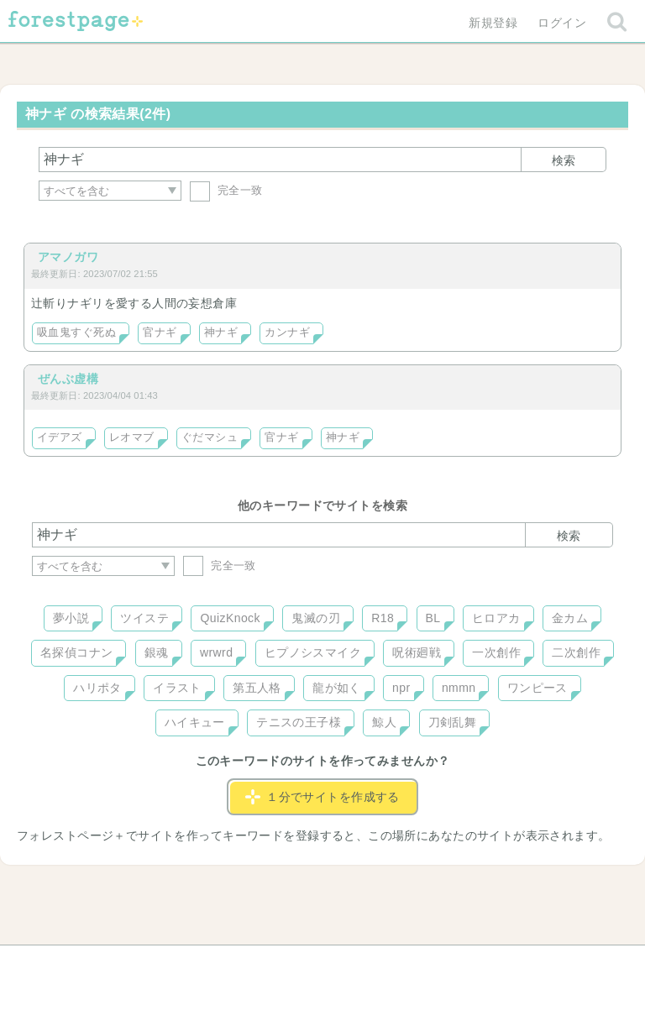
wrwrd (216, 652)
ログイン (562, 22)
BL (433, 618)
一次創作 (496, 652)
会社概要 (387, 964)
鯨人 (384, 722)
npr (401, 687)
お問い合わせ (201, 964)
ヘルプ (107, 964)
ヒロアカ (496, 618)
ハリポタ (97, 687)
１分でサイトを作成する (322, 796)
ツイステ (144, 618)
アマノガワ (68, 257)
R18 (382, 618)
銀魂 (156, 652)
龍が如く (336, 687)
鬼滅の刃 (315, 618)
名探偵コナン (76, 652)
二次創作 (576, 652)
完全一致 (226, 190)
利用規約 (299, 964)
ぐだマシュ (209, 437)
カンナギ (287, 332)
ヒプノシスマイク (313, 652)
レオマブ (132, 437)
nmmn (459, 687)
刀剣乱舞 (452, 722)
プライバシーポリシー (504, 964)
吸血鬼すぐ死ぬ (76, 332)
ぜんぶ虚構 (68, 378)
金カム (570, 618)
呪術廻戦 (416, 652)
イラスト (177, 687)
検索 (563, 160)
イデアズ (59, 437)
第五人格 (257, 687)
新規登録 (493, 22)
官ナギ (159, 332)
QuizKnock (230, 618)
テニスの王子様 (298, 722)
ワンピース (537, 687)
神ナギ (221, 332)
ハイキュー (195, 722)
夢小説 (71, 618)
